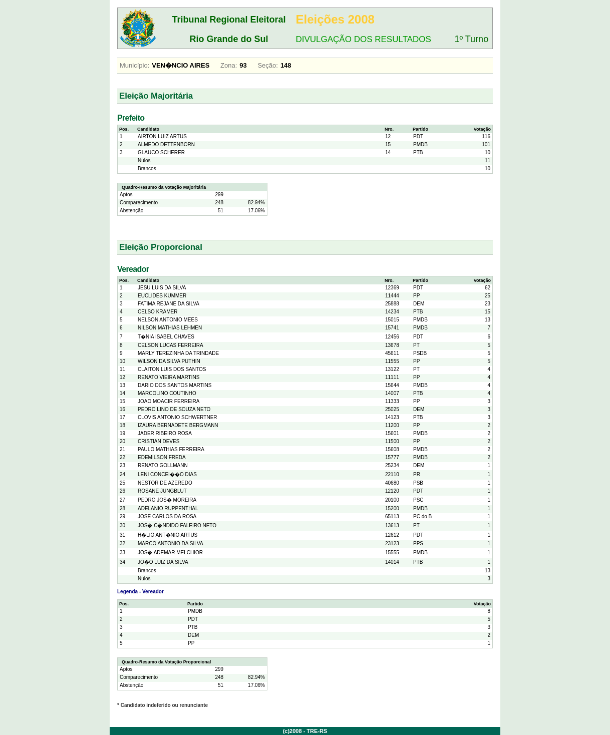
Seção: (267, 65)
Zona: (228, 65)
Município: (134, 65)
